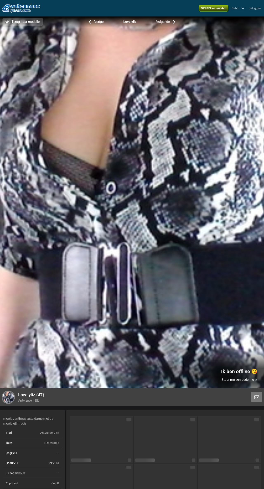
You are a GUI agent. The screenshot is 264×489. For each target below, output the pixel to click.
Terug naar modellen (22, 22)
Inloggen (255, 8)
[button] (238, 8)
